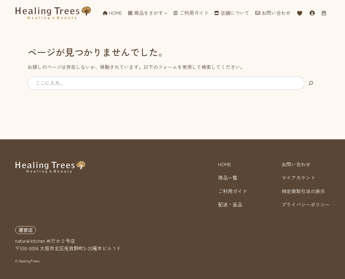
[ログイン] (312, 13)
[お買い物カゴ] (324, 13)
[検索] (311, 82)
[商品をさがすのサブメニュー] (165, 12)
